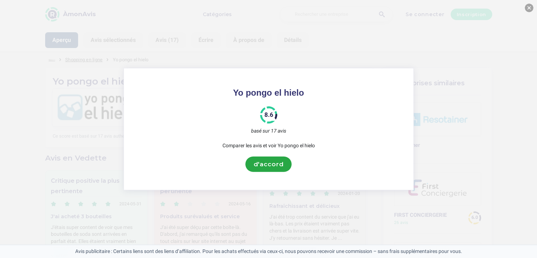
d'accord (269, 164)
